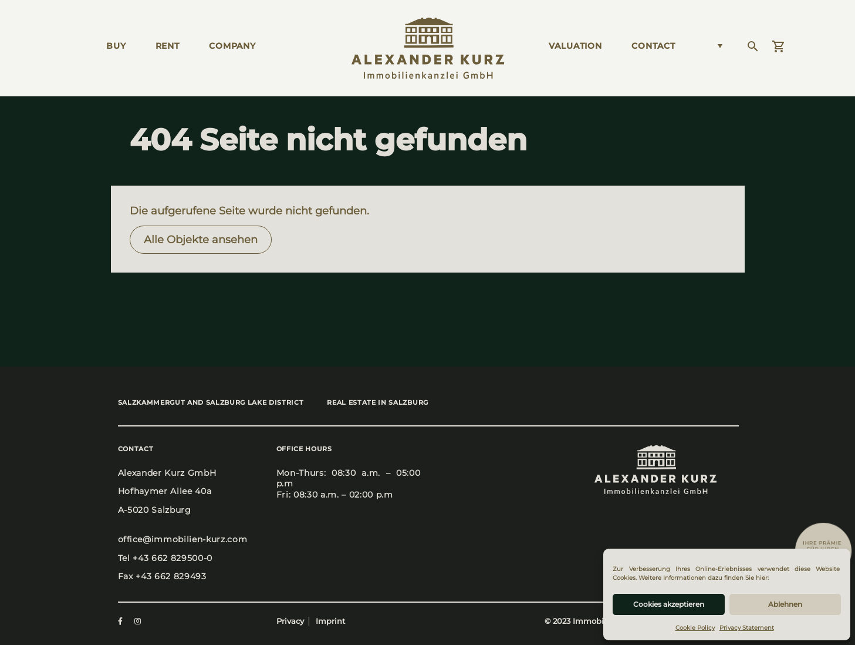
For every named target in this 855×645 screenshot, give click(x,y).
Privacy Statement (746, 627)
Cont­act (653, 46)
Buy (116, 46)
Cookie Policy (695, 627)
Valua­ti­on (575, 46)
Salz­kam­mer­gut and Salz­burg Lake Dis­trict (211, 402)
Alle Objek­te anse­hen (201, 239)
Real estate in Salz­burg (377, 402)
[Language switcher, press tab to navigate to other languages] (716, 46)
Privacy (290, 621)
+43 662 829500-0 (172, 558)
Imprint (330, 621)
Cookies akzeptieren (668, 604)
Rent (168, 46)
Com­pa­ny (232, 46)
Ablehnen (785, 604)
